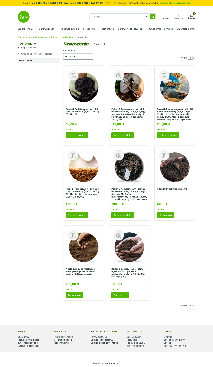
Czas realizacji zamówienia (104, 342)
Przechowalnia (61, 342)
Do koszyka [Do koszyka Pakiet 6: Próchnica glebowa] (165, 215)
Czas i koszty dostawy (102, 339)
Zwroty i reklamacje (28, 342)
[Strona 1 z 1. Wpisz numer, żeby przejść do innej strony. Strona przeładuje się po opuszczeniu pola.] (190, 58)
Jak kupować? (134, 336)
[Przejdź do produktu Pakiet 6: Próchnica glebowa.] (175, 167)
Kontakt (168, 342)
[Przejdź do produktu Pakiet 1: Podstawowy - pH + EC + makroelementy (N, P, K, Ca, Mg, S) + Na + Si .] (84, 87)
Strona (184, 58)
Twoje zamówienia (63, 336)
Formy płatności (99, 336)
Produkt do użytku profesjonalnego (136, 344)
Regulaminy (24, 336)
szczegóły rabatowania (175, 3)
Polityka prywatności (28, 339)
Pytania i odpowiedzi (28, 345)
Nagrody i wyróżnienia (175, 345)
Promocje (132, 339)
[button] (152, 16)
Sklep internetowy (105, 363)
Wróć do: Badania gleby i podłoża (35, 54)
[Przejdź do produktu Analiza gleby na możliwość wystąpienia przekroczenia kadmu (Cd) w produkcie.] (84, 247)
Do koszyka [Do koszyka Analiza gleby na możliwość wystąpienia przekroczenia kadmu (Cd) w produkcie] (74, 295)
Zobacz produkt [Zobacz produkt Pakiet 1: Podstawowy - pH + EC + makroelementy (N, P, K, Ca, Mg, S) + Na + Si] (77, 135)
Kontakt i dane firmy (174, 339)
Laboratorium (41, 37)
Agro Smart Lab (25, 37)
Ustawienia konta (63, 339)
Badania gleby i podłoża (62, 37)
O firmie (168, 336)
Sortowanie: (69, 50)
